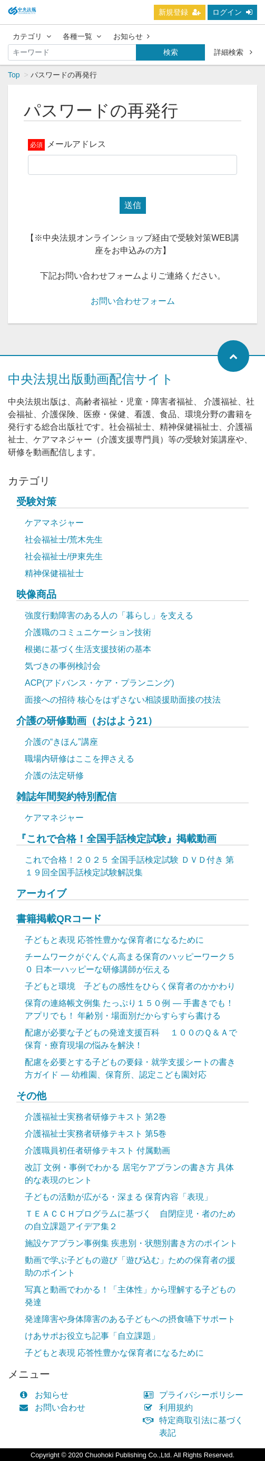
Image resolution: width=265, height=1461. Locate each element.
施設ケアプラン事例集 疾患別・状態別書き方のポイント (131, 1243)
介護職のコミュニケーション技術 (88, 632)
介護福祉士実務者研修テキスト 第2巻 (95, 1116)
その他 (31, 1095)
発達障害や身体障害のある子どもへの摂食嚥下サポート (130, 1319)
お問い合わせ (54, 1407)
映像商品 (36, 594)
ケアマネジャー (54, 522)
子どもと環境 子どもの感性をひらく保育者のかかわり (130, 986)
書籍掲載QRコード (59, 918)
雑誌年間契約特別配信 (66, 796)
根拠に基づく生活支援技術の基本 (88, 649)
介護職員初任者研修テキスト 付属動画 (97, 1150)
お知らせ (131, 36)
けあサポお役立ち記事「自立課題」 (92, 1335)
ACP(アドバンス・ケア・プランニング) (99, 682)
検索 (170, 52)
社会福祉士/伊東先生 (64, 556)
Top (14, 75)
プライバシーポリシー (196, 1394)
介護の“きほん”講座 (61, 741)
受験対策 (36, 501)
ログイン (232, 12)
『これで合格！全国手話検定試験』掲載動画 (116, 838)
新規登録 (180, 12)
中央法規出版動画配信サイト (91, 379)
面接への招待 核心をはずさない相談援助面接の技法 (123, 699)
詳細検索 (233, 52)
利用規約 (171, 1407)
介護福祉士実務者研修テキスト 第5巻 (95, 1133)
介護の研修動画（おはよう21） (87, 720)
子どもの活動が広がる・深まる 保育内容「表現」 (118, 1196)
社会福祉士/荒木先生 (64, 539)
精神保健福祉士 (54, 573)
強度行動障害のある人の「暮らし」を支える (109, 615)
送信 (132, 205)
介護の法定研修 (54, 775)
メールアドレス (76, 144)
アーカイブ (41, 893)
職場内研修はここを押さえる (79, 758)
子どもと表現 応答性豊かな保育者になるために (114, 939)
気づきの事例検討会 (63, 666)
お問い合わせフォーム (133, 301)
